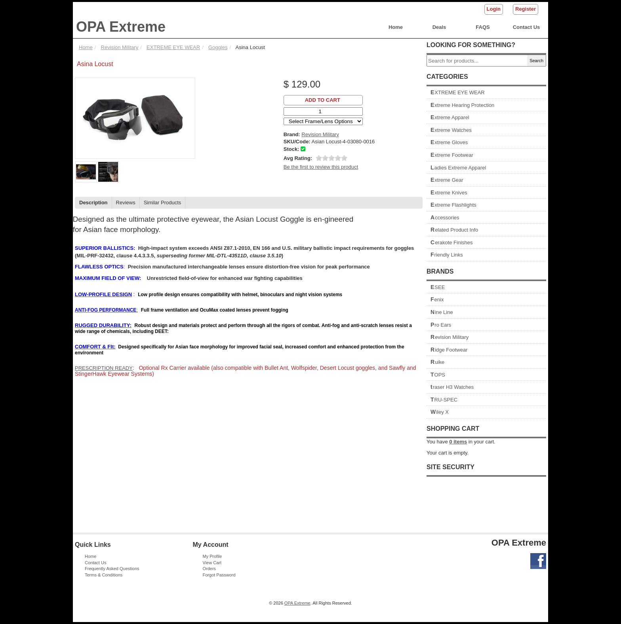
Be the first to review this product (321, 167)
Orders (209, 568)
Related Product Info (454, 230)
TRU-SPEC (444, 400)
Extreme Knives (449, 193)
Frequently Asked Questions (112, 568)
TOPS (438, 375)
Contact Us (526, 27)
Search (536, 60)
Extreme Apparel (450, 117)
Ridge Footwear (449, 350)
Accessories (445, 218)
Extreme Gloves (449, 142)
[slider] (331, 158)
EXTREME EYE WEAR (458, 92)
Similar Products (162, 202)
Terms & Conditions (103, 575)
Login (494, 9)
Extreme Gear (447, 180)
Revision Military (450, 337)
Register (525, 9)
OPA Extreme (121, 27)
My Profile (212, 556)
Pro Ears (441, 325)
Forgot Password (219, 575)
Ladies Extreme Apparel (458, 168)
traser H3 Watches (452, 387)
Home (396, 27)
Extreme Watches (451, 130)
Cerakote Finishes (452, 242)
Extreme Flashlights (453, 205)
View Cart (212, 562)
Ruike (437, 362)
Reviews (125, 202)
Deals (439, 27)
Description (93, 202)
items (458, 442)
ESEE (438, 287)
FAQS (483, 27)
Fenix (437, 299)
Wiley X (440, 412)
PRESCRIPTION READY (104, 368)
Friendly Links (447, 255)
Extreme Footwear (452, 155)
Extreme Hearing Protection (462, 105)
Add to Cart (322, 100)
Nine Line (442, 312)
